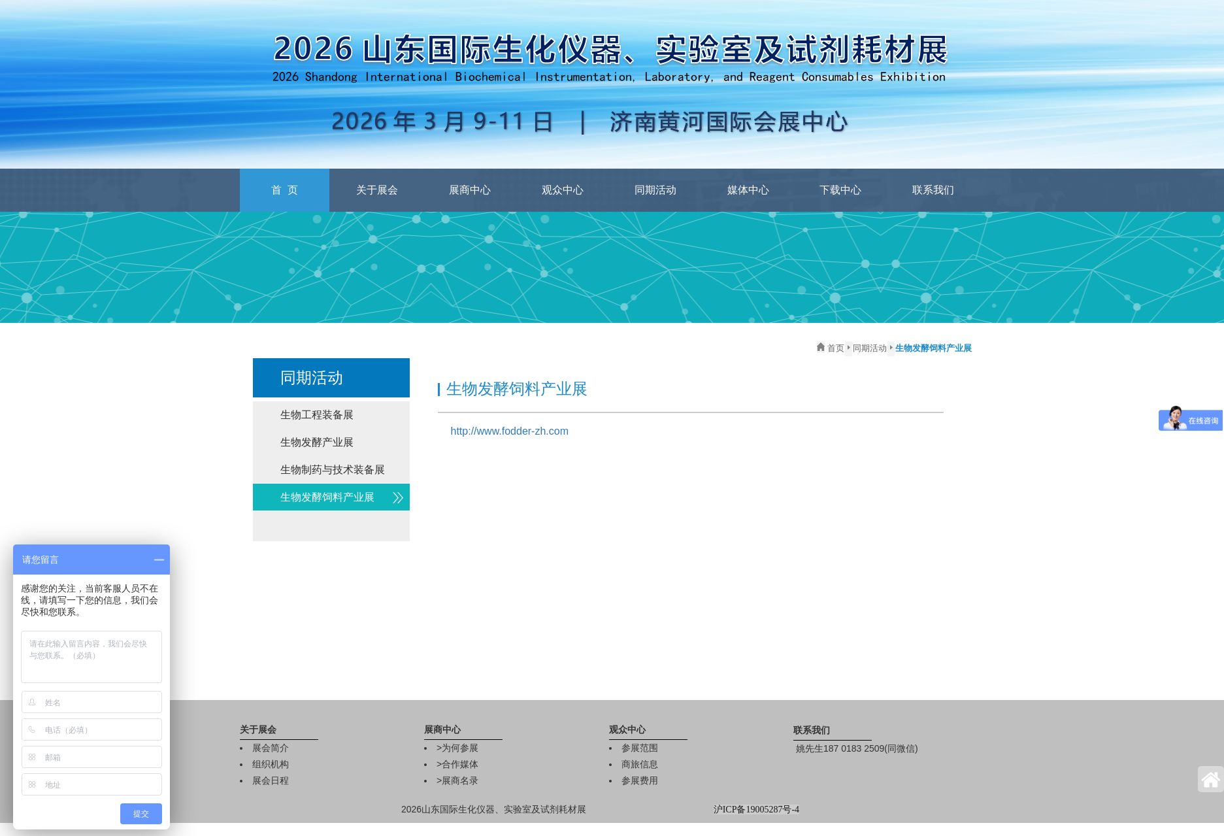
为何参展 (460, 748)
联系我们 (933, 189)
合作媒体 (460, 764)
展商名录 (460, 780)
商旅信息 (639, 764)
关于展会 (377, 189)
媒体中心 (748, 189)
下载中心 (840, 189)
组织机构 (270, 764)
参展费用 (639, 780)
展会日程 (270, 780)
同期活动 (655, 189)
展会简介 (270, 748)
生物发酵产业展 (317, 442)
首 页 (284, 189)
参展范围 (639, 748)
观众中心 (563, 189)
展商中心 (470, 189)
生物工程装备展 (317, 414)
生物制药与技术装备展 (332, 469)
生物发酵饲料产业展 (327, 497)
